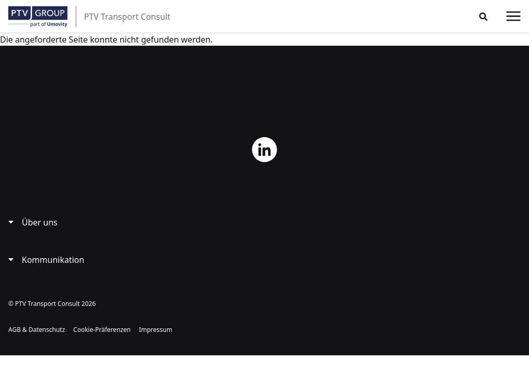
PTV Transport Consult (127, 16)
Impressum (155, 329)
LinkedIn (264, 149)
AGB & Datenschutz (36, 329)
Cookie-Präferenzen (102, 329)
